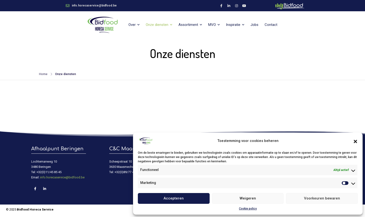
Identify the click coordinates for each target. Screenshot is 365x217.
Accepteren (174, 198)
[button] (355, 141)
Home (43, 74)
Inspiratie (233, 25)
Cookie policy (248, 208)
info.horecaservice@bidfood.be (62, 177)
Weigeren (248, 198)
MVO (212, 25)
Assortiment (188, 25)
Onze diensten (157, 25)
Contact (271, 25)
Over (132, 25)
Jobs (254, 25)
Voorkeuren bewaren (322, 198)
